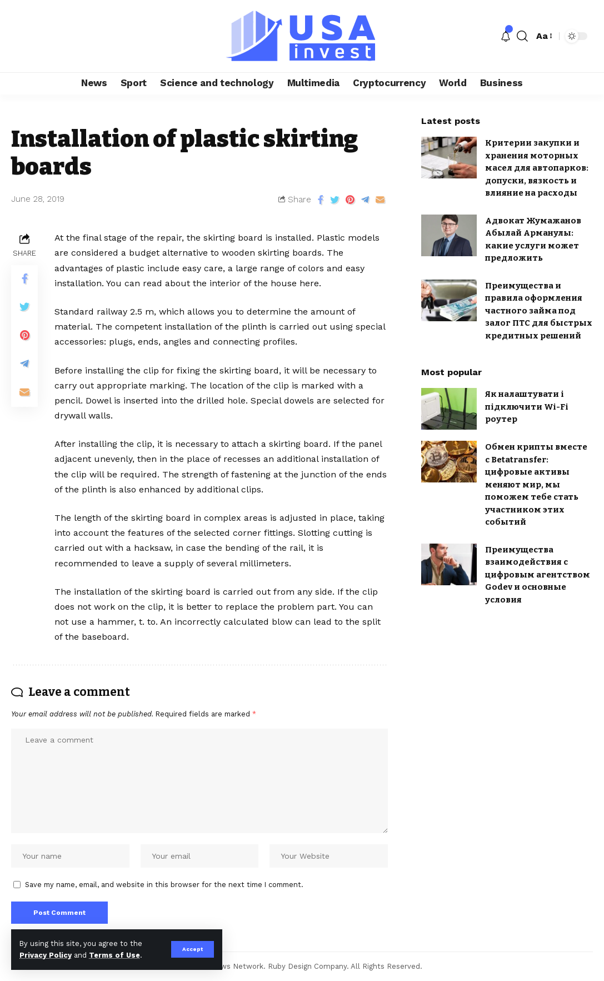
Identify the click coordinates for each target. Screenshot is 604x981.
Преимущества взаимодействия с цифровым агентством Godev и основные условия (537, 575)
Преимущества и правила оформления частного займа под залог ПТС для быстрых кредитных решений (538, 311)
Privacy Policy (45, 955)
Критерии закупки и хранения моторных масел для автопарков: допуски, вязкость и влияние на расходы (536, 168)
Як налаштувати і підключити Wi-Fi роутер (526, 406)
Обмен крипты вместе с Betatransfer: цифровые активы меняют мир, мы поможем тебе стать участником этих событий (536, 484)
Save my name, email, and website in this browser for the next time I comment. (164, 884)
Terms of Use (114, 955)
